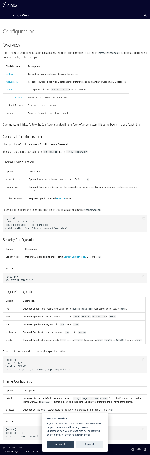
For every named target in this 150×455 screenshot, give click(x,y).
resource (60, 198)
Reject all (89, 444)
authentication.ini (14, 97)
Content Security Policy (74, 256)
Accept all (60, 444)
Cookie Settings (10, 451)
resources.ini (12, 81)
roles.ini (10, 89)
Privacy (25, 451)
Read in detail (82, 434)
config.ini (10, 73)
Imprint (36, 451)
